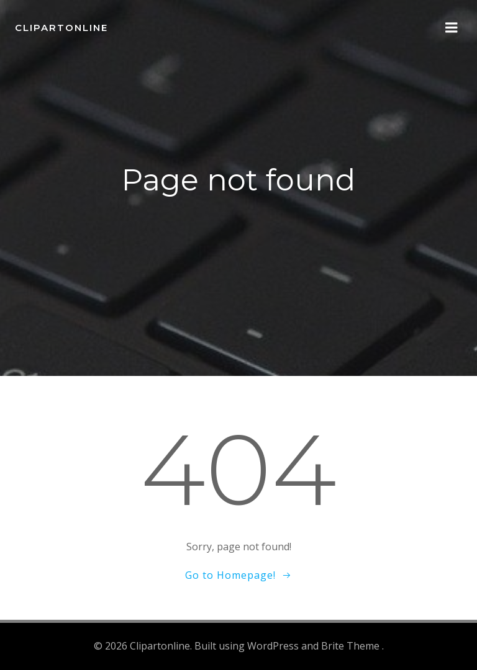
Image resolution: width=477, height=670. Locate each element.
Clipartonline (61, 28)
